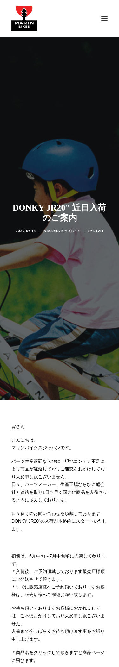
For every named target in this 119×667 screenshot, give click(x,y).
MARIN (53, 214)
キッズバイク (71, 214)
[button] (104, 18)
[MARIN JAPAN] (59, 18)
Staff (98, 214)
